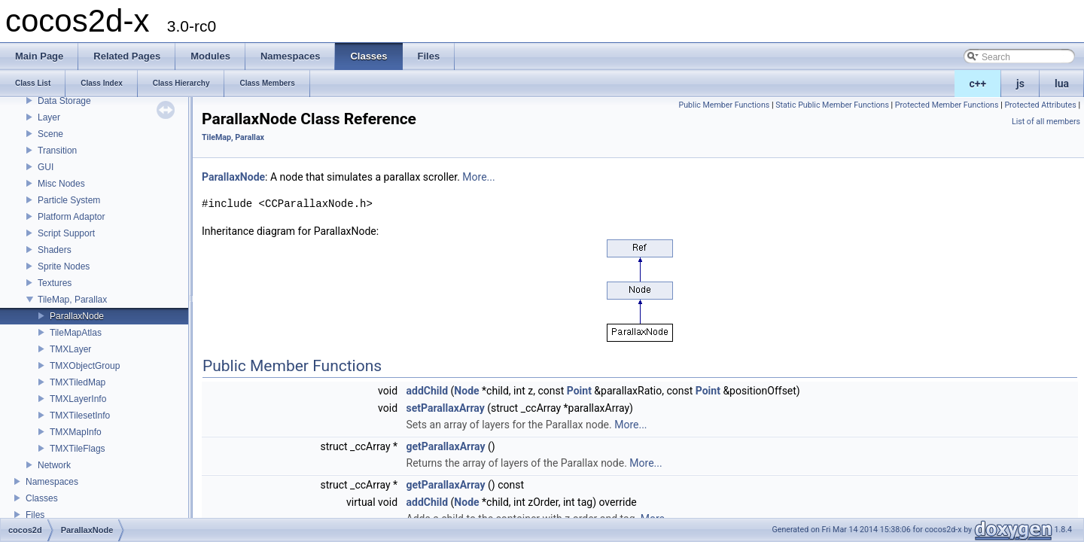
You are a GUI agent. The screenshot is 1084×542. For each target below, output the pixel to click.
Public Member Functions (724, 105)
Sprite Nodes (64, 266)
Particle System (69, 200)
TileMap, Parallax (72, 299)
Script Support (66, 233)
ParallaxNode (77, 316)
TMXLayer (70, 349)
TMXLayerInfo (78, 399)
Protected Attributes (1040, 105)
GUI (45, 167)
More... (478, 177)
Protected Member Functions (947, 105)
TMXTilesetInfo (80, 415)
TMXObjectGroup (85, 366)
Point (579, 391)
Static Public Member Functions (832, 105)
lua (1062, 84)
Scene (50, 134)
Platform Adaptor (71, 217)
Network (54, 465)
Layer (49, 117)
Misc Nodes (61, 183)
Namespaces (52, 482)
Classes (42, 498)
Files (35, 515)
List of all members (1046, 121)
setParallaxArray (445, 408)
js (1020, 84)
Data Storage (64, 101)
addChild (427, 391)
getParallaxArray (446, 446)
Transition (57, 150)
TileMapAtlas (76, 332)
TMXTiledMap (77, 382)
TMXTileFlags (77, 448)
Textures (55, 283)
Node (466, 391)
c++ (978, 84)
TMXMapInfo (76, 432)
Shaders (55, 250)
